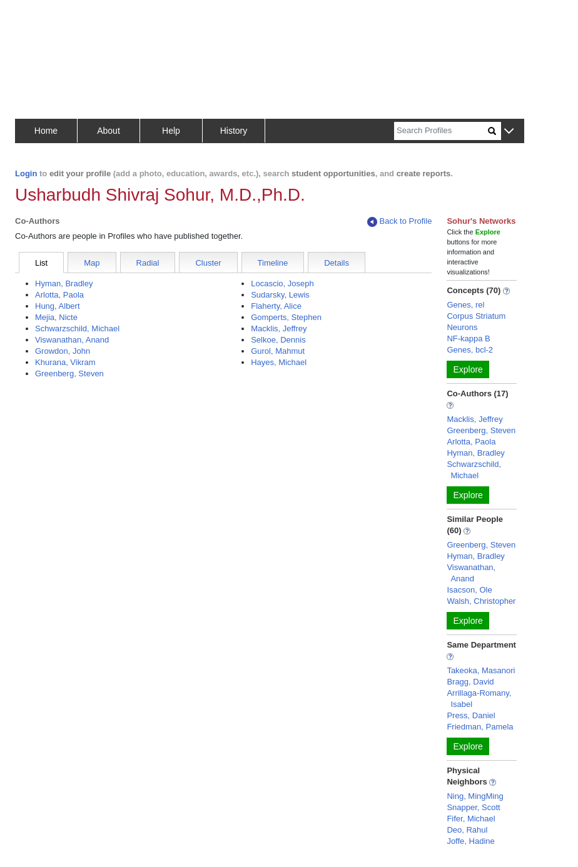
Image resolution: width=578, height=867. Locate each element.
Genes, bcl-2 (470, 349)
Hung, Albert (57, 306)
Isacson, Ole (469, 589)
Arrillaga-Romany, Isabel (479, 698)
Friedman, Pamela (480, 726)
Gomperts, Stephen (286, 317)
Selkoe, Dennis (278, 339)
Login (26, 173)
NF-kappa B (468, 338)
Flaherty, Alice (276, 306)
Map (91, 263)
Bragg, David (470, 681)
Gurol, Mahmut (278, 351)
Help (171, 131)
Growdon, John (62, 351)
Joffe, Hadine (470, 841)
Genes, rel (465, 304)
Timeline (273, 263)
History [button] (234, 131)
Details (336, 263)
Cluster (208, 263)
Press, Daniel (471, 715)
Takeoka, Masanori (481, 670)
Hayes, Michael (279, 362)
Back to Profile (399, 221)
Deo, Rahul (467, 829)
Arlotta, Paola (59, 294)
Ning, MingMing (475, 796)
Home (46, 131)
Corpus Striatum (476, 316)
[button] (509, 131)
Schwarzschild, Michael (77, 328)
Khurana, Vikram (65, 362)
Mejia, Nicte (56, 317)
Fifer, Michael (471, 818)
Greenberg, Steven (69, 373)
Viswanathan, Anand (72, 339)
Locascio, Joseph (282, 283)
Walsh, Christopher (481, 601)
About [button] (108, 131)
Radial (148, 263)
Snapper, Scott (473, 807)
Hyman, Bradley (64, 283)
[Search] (441, 131)
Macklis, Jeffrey (279, 328)
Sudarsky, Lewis (280, 294)
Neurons (462, 327)
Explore (467, 369)
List (41, 263)
